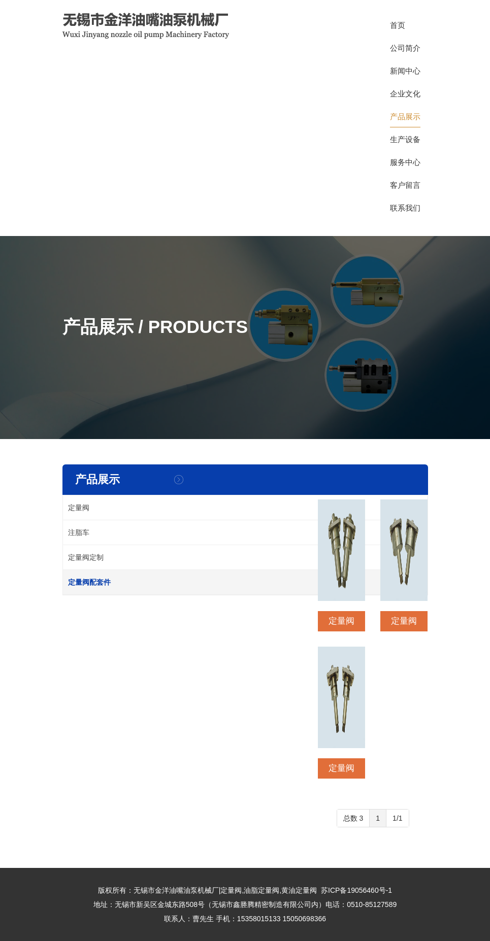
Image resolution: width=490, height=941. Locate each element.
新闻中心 (405, 74)
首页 (397, 28)
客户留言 (405, 188)
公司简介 (405, 51)
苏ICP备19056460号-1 (356, 890)
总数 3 (353, 818)
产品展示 (405, 119)
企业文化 (405, 97)
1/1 (397, 818)
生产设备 (405, 142)
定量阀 (78, 507)
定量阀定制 (86, 557)
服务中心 (405, 165)
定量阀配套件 (89, 582)
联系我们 (405, 211)
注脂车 (78, 532)
